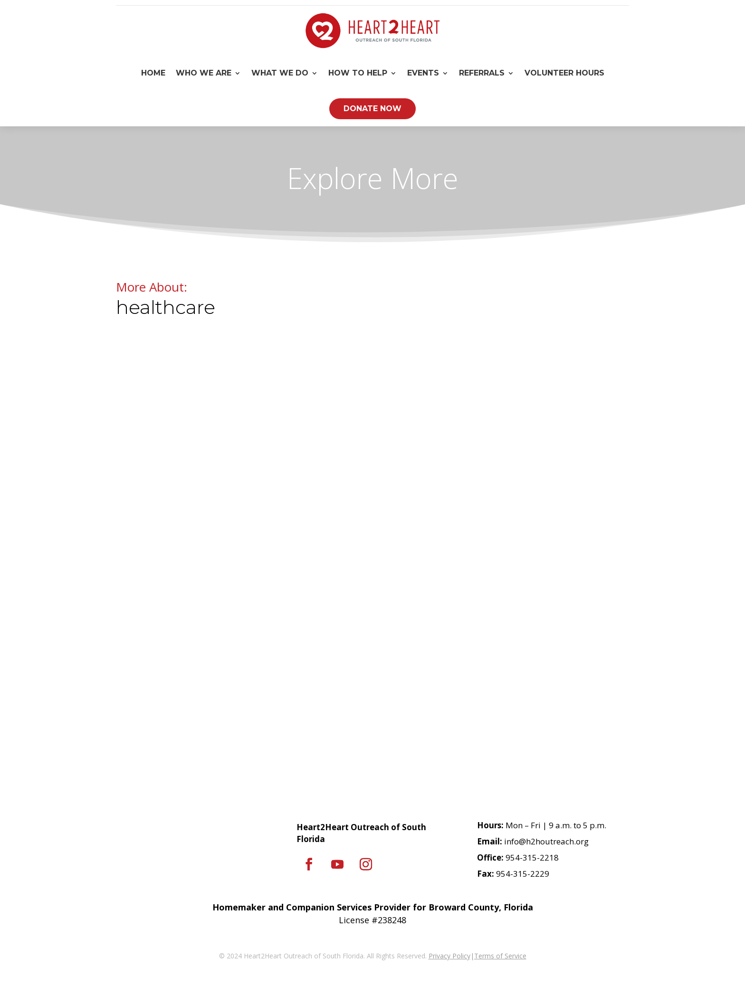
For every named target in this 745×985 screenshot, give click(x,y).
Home (153, 72)
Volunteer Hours (564, 72)
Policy (460, 955)
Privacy (439, 955)
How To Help (357, 72)
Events (423, 72)
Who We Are (203, 72)
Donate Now (372, 108)
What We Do (279, 72)
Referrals (482, 72)
